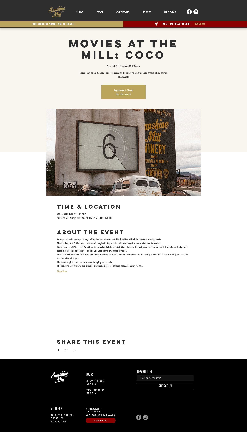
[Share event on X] (66, 350)
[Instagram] (195, 11)
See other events (123, 94)
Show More (62, 271)
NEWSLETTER (145, 371)
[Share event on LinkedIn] (74, 350)
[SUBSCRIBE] (165, 386)
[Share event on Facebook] (58, 350)
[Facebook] (189, 11)
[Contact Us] (101, 420)
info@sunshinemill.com (101, 414)
